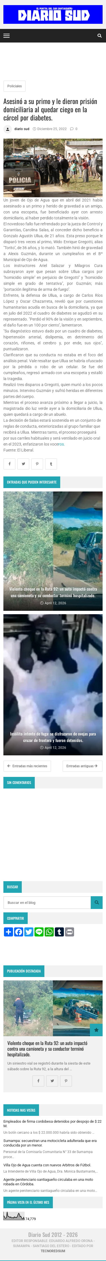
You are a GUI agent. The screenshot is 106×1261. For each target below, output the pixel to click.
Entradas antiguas (82, 766)
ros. (61, 444)
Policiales (14, 86)
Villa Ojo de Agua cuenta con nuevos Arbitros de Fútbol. (47, 1165)
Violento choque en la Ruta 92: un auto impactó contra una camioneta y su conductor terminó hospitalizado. (47, 1048)
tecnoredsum (53, 1251)
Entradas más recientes (27, 766)
